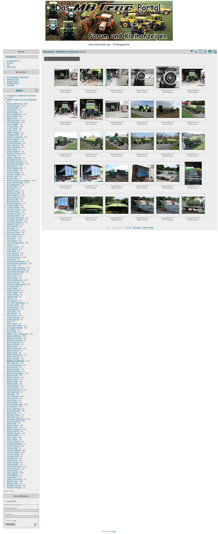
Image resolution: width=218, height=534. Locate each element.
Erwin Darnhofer (13, 234)
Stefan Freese (13, 425)
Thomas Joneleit (14, 442)
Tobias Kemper (13, 462)
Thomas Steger (13, 454)
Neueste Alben (13, 81)
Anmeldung (11, 501)
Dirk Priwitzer (12, 226)
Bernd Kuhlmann (14, 197)
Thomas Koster (13, 446)
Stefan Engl (12, 423)
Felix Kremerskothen (15, 243)
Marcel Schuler (13, 344)
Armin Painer (12, 187)
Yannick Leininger (14, 487)
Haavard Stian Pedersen (17, 263)
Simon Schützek (13, 421)
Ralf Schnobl (12, 402)
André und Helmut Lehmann (18, 180)
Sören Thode (12, 440)
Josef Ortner (12, 313)
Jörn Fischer (12, 315)
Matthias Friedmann (16, 361)
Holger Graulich (13, 290)
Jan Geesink (12, 301)
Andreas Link (12, 176)
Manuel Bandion (13, 342)
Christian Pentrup (14, 209)
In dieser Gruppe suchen (64, 58)
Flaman (10, 245)
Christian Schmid (14, 214)
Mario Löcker (12, 346)
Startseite (48, 51)
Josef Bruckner (13, 309)
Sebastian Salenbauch (16, 419)
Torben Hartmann (14, 467)
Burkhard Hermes (14, 203)
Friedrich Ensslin (14, 257)
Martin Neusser (13, 357)
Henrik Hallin (12, 288)
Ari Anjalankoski (13, 184)
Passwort (8, 514)
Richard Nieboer (13, 411)
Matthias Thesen (14, 153)
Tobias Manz (12, 131)
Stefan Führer (12, 427)
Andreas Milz (12, 178)
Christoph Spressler (15, 220)
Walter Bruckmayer (15, 479)
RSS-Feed (11, 67)
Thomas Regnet (13, 452)
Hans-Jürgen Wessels (16, 267)
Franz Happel (12, 124)
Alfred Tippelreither (15, 168)
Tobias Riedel (12, 464)
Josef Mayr (11, 311)
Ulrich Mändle (12, 473)
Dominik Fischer (13, 232)
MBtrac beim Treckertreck (17, 334)
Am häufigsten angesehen (18, 77)
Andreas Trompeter (15, 137)
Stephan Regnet (13, 433)
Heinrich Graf (12, 278)
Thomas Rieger (13, 106)
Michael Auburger (14, 365)
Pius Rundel (12, 400)
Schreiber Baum (13, 415)
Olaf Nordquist (13, 386)
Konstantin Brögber (15, 328)
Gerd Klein (11, 259)
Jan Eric (10, 299)
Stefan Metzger (13, 139)
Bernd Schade (13, 199)
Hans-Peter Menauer (15, 272)
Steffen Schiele (13, 133)
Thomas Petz (12, 448)
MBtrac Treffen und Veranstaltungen (22, 99)
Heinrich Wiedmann (15, 280)
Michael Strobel (13, 377)
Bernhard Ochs (13, 201)
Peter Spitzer (12, 149)
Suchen (10, 63)
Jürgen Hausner (13, 317)
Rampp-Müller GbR (15, 404)
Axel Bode (11, 189)
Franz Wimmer (13, 255)
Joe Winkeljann (13, 122)
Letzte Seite (148, 227)
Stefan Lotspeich (14, 429)
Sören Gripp (12, 438)
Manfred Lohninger (15, 340)
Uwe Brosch (12, 477)
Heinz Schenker (13, 282)
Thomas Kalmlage (14, 444)
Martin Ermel (12, 352)
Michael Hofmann (14, 371)
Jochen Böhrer (13, 307)
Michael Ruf (12, 110)
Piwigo (113, 531)
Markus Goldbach (14, 348)
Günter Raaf (12, 118)
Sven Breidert (12, 435)
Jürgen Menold (13, 319)
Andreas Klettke (13, 174)
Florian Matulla (13, 247)
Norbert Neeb (12, 384)
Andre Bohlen (12, 170)
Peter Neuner (12, 398)
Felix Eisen (11, 238)
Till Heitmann (12, 458)
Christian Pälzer (13, 211)
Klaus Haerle (12, 323)
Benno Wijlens (13, 195)
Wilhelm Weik (12, 483)
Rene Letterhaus (14, 408)
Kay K (9, 321)
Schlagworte (12, 61)
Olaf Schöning (13, 388)
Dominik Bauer (13, 230)
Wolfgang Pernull (14, 485)
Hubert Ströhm (13, 294)
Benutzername (11, 508)
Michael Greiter (13, 369)
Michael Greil (12, 367)
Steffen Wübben (13, 151)
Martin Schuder (13, 359)
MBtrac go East (13, 120)
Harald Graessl (13, 274)
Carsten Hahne (13, 205)
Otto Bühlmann (13, 392)
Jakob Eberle (12, 296)
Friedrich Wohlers (14, 143)
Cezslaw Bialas (13, 207)
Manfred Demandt (14, 338)
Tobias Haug (12, 460)
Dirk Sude (11, 228)
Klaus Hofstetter (13, 147)
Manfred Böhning (14, 336)
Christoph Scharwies (15, 218)
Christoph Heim (13, 216)
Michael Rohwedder (15, 373)
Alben (19, 90)
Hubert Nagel (12, 292)
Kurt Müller (11, 330)
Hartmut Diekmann (14, 104)
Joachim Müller (13, 305)
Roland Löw (12, 413)
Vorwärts (137, 227)
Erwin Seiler (12, 236)
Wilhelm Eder (12, 481)
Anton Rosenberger (15, 182)
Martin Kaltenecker (14, 355)
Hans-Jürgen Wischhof (16, 270)
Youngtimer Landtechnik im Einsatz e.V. (20, 96)
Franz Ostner (12, 128)
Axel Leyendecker (14, 114)
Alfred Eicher (12, 166)
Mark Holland (12, 116)
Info (8, 65)
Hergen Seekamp (14, 158)
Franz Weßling (13, 253)
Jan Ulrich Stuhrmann (16, 303)
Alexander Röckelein (15, 164)
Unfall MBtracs (13, 475)
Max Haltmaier (13, 363)
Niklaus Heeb (12, 382)
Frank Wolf (11, 251)
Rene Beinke (12, 406)
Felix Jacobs (12, 240)
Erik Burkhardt (13, 108)
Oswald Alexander (14, 390)
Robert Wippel (13, 141)
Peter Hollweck (13, 396)
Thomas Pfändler (14, 450)
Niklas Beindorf (13, 145)
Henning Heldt (13, 286)
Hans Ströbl (12, 265)
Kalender (10, 85)
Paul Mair (11, 394)
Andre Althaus (12, 112)
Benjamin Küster (14, 193)
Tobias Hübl (12, 155)
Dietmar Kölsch (13, 224)
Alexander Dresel (14, 160)
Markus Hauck (13, 350)
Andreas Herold (13, 172)
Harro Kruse (12, 276)
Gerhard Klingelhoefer (16, 261)
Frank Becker (12, 249)
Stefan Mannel (13, 431)
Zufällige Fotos (13, 83)
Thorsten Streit (13, 456)
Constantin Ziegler (14, 222)
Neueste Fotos (13, 79)
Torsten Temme (13, 469)
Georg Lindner (13, 126)
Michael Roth (12, 375)
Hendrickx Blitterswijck (16, 284)
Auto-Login (10, 520)
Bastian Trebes (13, 191)
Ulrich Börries (12, 471)
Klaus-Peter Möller (14, 326)
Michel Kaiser (12, 379)
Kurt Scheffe (12, 332)
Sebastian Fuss (13, 417)
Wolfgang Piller (13, 135)
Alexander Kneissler (15, 162)
